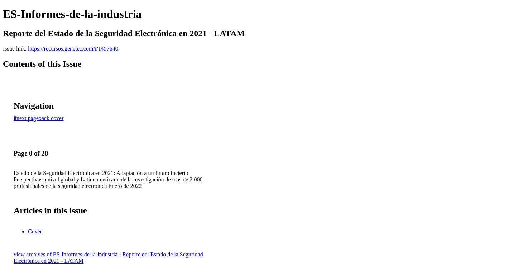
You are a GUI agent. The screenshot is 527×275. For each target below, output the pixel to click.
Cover (35, 231)
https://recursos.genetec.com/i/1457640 (73, 49)
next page (27, 118)
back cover (51, 118)
